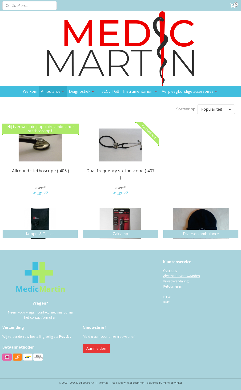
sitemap (103, 381)
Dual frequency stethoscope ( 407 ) (120, 173)
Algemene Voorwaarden (181, 274)
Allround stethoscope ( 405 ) (40, 169)
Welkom (30, 91)
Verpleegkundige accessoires (190, 91)
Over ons (170, 269)
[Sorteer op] (216, 109)
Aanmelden (96, 347)
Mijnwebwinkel (172, 381)
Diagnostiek (82, 91)
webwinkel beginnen (131, 381)
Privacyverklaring (176, 280)
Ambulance (53, 91)
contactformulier (43, 316)
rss (113, 381)
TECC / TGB (109, 91)
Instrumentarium (140, 91)
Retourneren (172, 285)
